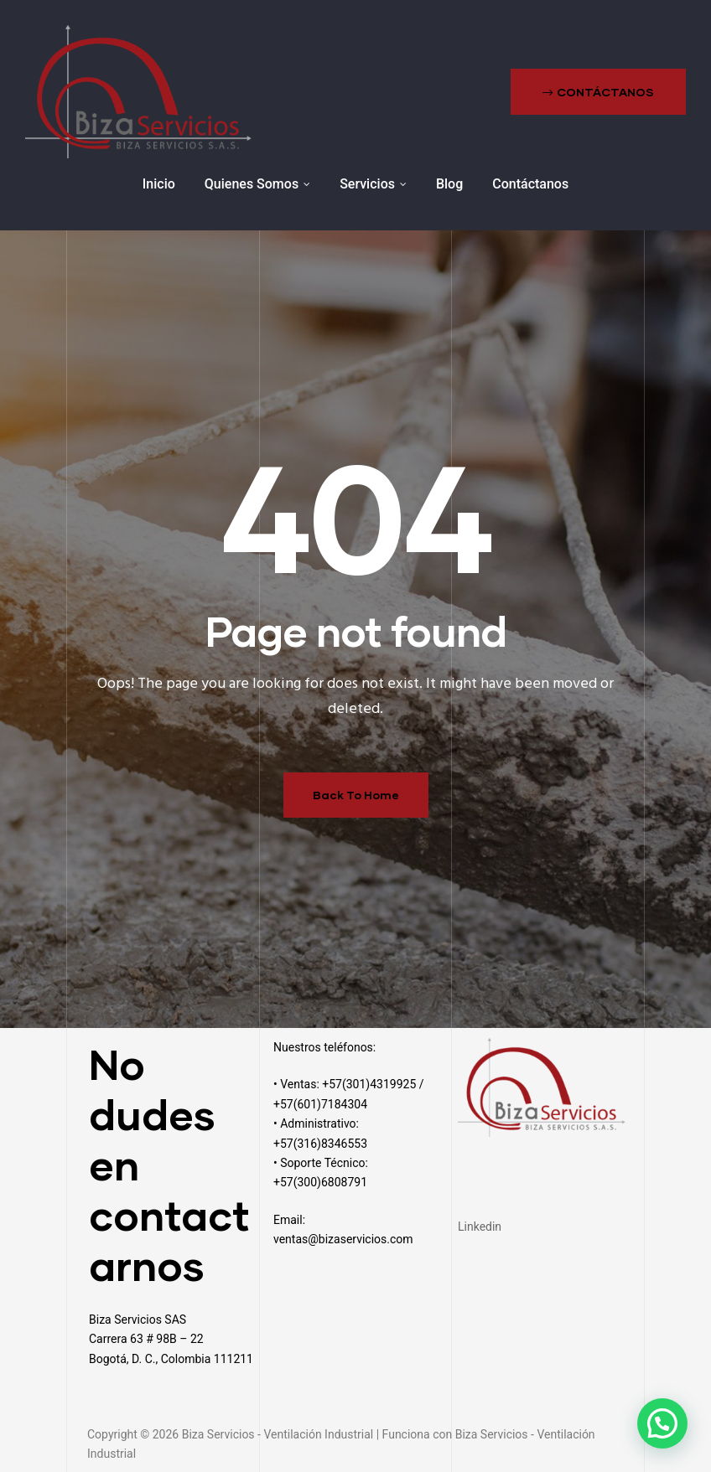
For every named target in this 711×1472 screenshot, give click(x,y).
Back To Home (356, 795)
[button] (598, 91)
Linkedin (479, 1226)
